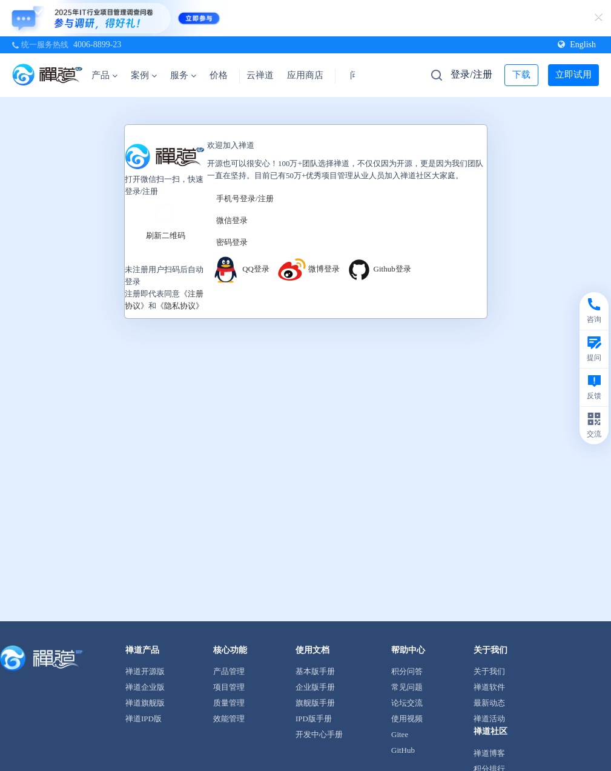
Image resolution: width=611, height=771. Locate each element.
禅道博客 (489, 753)
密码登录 (232, 242)
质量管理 (229, 702)
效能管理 (229, 718)
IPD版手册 (314, 718)
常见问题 (407, 687)
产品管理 (229, 671)
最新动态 (489, 702)
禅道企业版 (145, 687)
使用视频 (407, 718)
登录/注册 (471, 74)
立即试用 (573, 74)
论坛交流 (407, 702)
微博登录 (308, 269)
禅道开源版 (145, 671)
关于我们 (489, 671)
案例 (144, 75)
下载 (521, 74)
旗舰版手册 (315, 702)
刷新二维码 (165, 234)
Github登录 (379, 269)
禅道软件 (489, 687)
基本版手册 (315, 671)
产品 (104, 75)
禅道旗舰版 (145, 702)
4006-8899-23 (97, 44)
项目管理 (229, 687)
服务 (183, 75)
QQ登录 (240, 269)
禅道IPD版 (143, 718)
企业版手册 (315, 687)
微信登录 (232, 220)
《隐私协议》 (179, 305)
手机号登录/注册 (245, 198)
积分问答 (407, 671)
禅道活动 (489, 718)
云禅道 (260, 75)
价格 (219, 75)
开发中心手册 (319, 734)
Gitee (399, 734)
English (577, 44)
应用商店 (305, 75)
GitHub (403, 750)
